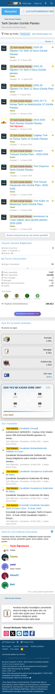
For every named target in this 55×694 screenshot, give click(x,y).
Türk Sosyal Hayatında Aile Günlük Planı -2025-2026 (29, 185)
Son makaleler (9, 423)
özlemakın (37, 298)
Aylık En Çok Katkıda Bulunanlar (19, 531)
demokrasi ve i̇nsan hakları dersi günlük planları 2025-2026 (29, 220)
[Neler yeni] (46, 3)
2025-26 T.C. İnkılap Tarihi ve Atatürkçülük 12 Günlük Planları (31, 104)
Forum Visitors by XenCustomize (36, 687)
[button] (17, 642)
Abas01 (14, 575)
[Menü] (4, 3)
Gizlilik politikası (37, 646)
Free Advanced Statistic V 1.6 (27, 314)
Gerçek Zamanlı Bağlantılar (16, 243)
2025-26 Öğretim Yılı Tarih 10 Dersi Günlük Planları (28, 51)
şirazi (6, 298)
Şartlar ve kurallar (20, 646)
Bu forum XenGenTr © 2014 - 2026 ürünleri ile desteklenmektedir (25, 662)
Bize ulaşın (6, 646)
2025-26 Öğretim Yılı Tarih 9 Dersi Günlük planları (28, 70)
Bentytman (27, 298)
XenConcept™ (42, 666)
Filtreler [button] (48, 41)
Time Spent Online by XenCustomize (16, 682)
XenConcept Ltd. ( (17, 669)
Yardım (5, 649)
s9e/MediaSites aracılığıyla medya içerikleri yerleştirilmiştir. (23, 691)
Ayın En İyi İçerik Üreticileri (16, 323)
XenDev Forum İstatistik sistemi (13, 664)
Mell (12, 584)
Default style (9, 642)
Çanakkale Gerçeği (22, 428)
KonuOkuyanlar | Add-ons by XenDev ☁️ (16, 678)
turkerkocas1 (17, 298)
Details (26, 669)
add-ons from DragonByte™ (33, 673)
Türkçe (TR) (27, 642)
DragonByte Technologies (11, 675)
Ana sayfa (14, 649)
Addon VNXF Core (8, 671)
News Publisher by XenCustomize (26, 684)
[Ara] (51, 3)
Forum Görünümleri (13, 258)
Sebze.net (30, 658)
